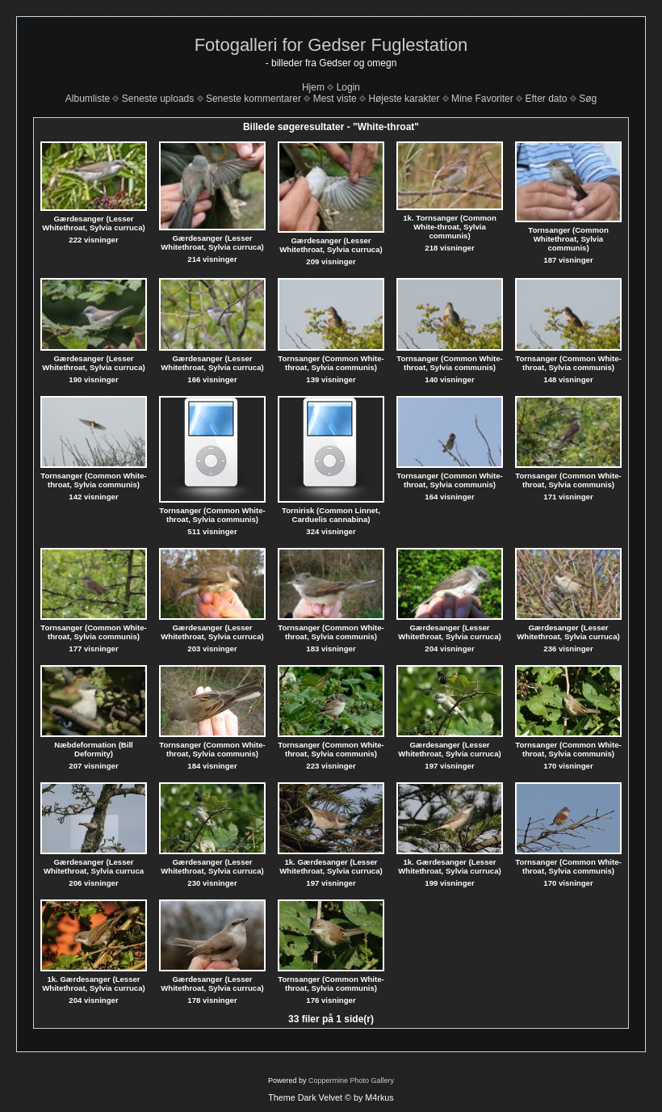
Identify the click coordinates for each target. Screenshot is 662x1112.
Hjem (313, 87)
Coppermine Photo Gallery (351, 1080)
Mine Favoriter (482, 98)
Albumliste (87, 98)
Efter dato (546, 98)
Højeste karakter (403, 98)
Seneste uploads (158, 98)
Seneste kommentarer (253, 98)
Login (348, 87)
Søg (588, 98)
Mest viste (335, 98)
